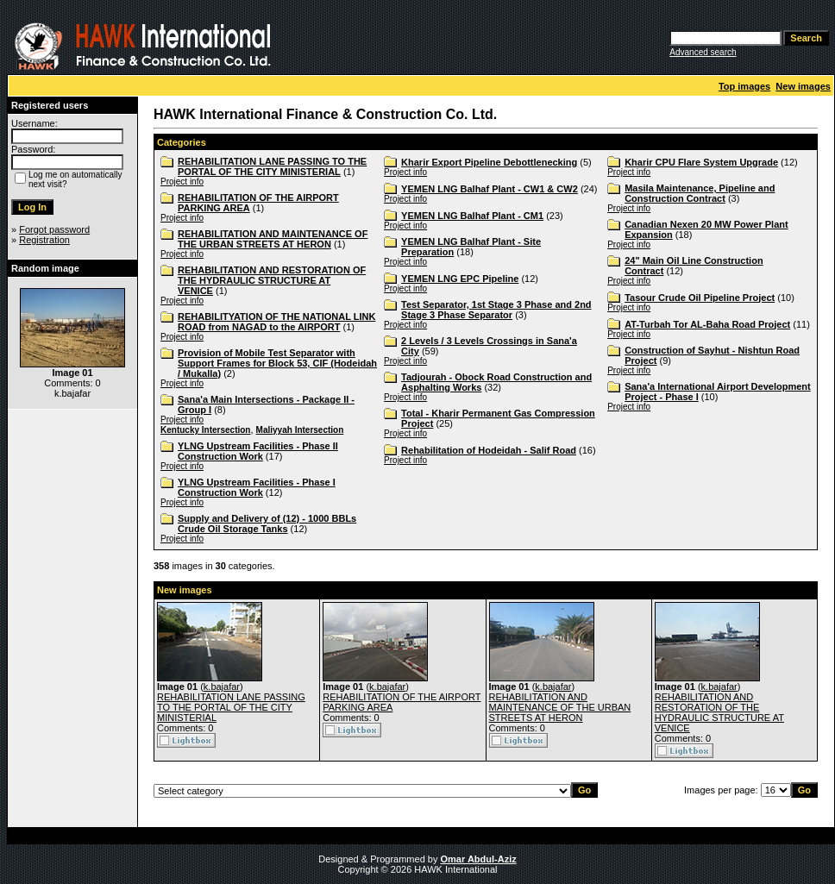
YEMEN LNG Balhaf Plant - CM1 (472, 215)
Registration (44, 240)
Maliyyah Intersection (300, 430)
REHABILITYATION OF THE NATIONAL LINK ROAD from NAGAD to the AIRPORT (276, 321)
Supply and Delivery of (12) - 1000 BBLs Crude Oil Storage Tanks (267, 523)
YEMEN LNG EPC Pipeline (459, 278)
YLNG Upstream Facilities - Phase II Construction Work (258, 451)
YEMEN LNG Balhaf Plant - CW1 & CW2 (489, 189)
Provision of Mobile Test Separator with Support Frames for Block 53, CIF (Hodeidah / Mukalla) (277, 363)
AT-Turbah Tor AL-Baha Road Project (707, 324)
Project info (182, 181)
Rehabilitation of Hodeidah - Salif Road (488, 450)
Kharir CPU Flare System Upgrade (701, 162)
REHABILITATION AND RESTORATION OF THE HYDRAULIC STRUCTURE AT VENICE (272, 280)
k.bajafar (222, 686)
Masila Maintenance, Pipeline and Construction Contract (700, 193)
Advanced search (702, 52)
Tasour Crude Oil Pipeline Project (700, 297)
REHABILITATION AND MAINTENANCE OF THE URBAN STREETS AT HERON (272, 239)
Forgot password (54, 229)
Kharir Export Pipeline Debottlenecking (489, 162)
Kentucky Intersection (205, 430)
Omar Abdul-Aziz (479, 859)
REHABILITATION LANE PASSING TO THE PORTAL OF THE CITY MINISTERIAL (272, 166)
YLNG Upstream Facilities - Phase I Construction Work (257, 487)
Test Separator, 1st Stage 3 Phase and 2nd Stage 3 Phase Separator (496, 309)
